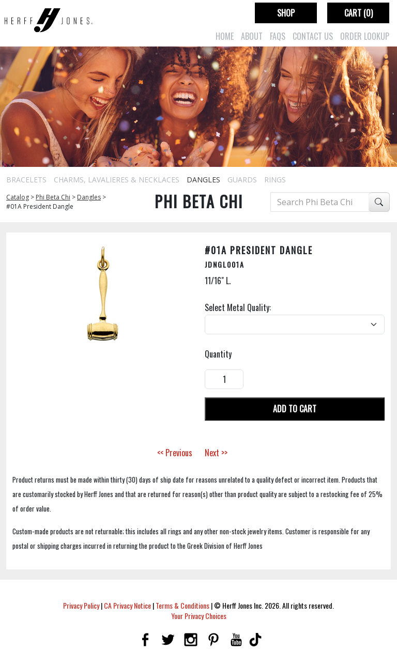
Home (225, 36)
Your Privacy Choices (198, 615)
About (252, 36)
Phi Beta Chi (53, 197)
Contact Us (313, 36)
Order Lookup (364, 36)
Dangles (203, 179)
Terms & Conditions (182, 605)
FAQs (277, 36)
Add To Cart (294, 409)
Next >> (216, 452)
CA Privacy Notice (127, 605)
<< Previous (174, 452)
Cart (358, 13)
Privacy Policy (81, 605)
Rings (275, 179)
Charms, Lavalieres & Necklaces (116, 179)
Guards (242, 179)
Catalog (17, 197)
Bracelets (26, 179)
